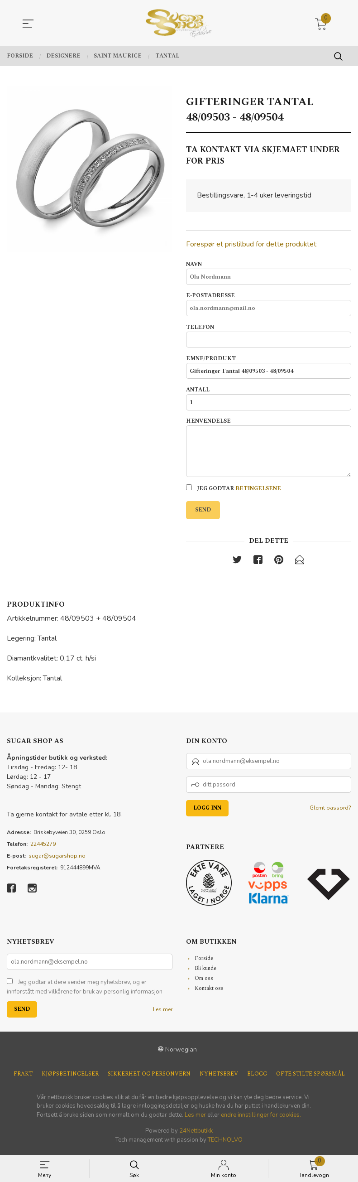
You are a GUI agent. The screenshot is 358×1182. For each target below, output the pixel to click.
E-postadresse (269, 305)
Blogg (257, 1077)
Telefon (269, 336)
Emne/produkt (269, 368)
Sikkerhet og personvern (149, 1077)
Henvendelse (269, 450)
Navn (269, 273)
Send (203, 512)
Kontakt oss (209, 991)
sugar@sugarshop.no (57, 859)
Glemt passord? (330, 811)
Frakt (23, 1077)
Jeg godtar (233, 491)
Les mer (162, 1012)
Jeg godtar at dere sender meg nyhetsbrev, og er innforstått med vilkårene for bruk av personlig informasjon (84, 990)
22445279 (43, 847)
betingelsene (258, 491)
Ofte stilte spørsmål (310, 1077)
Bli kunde (205, 971)
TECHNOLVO (225, 1143)
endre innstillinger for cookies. (261, 1118)
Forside (204, 961)
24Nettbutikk (196, 1134)
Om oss (204, 981)
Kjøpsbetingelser (70, 1077)
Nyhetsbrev (219, 1077)
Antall (269, 400)
